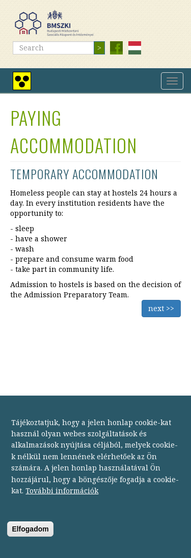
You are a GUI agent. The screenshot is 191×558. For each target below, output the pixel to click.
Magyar (134, 47)
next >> (161, 308)
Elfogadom (30, 539)
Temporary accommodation (84, 173)
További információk (61, 500)
